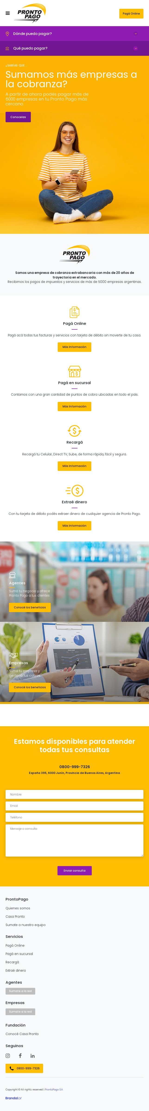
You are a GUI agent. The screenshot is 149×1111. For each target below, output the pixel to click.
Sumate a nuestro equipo (26, 925)
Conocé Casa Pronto (22, 1034)
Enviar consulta (75, 871)
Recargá (12, 962)
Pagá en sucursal (19, 954)
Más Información (74, 347)
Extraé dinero (16, 970)
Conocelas (18, 117)
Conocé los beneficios (30, 607)
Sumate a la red (20, 991)
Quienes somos (18, 908)
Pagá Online (131, 14)
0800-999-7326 (28, 1068)
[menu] (8, 13)
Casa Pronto (15, 916)
